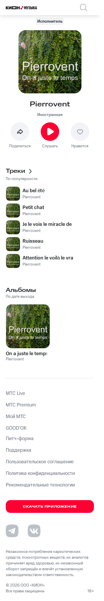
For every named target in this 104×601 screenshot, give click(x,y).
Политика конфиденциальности (40, 473)
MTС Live (15, 393)
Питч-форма (20, 438)
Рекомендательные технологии (40, 485)
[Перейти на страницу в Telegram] (12, 530)
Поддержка (18, 450)
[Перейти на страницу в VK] (34, 530)
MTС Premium (21, 405)
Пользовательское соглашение (40, 461)
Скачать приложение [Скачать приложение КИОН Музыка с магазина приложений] (50, 506)
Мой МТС (16, 416)
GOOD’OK (16, 428)
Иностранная (49, 115)
